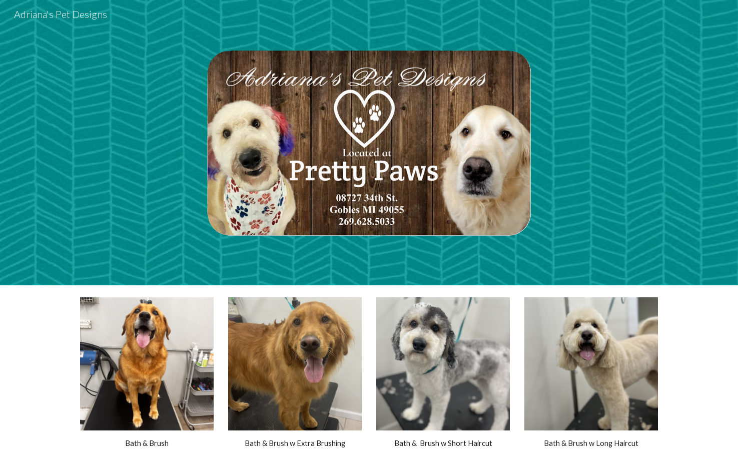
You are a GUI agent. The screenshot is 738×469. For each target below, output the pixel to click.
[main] (146, 443)
